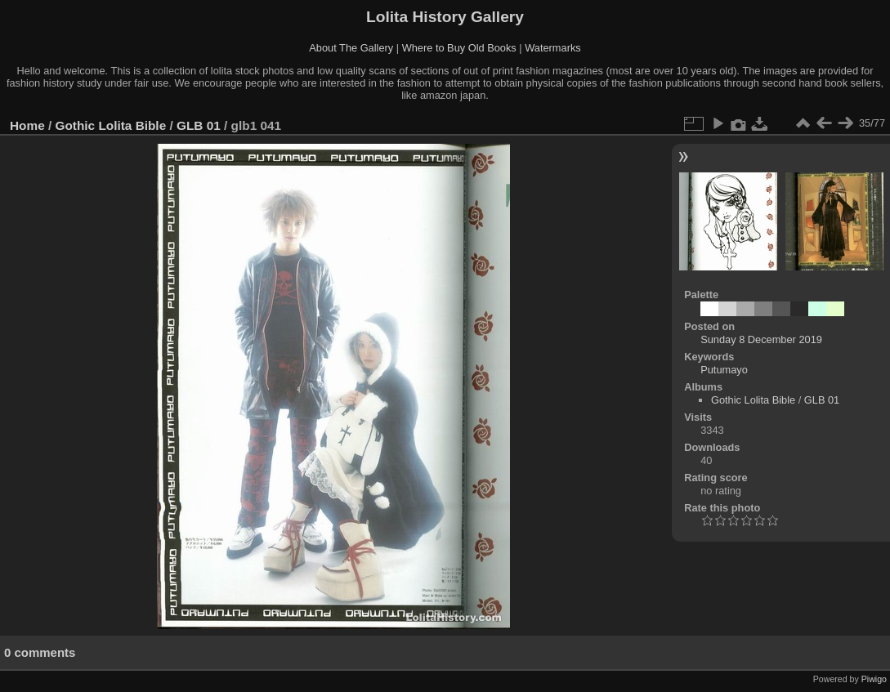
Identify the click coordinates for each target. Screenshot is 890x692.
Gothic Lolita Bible (111, 125)
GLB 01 (199, 125)
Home (27, 125)
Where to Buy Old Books (459, 48)
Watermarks (553, 48)
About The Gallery (351, 48)
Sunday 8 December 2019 (761, 339)
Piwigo (874, 679)
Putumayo (724, 370)
